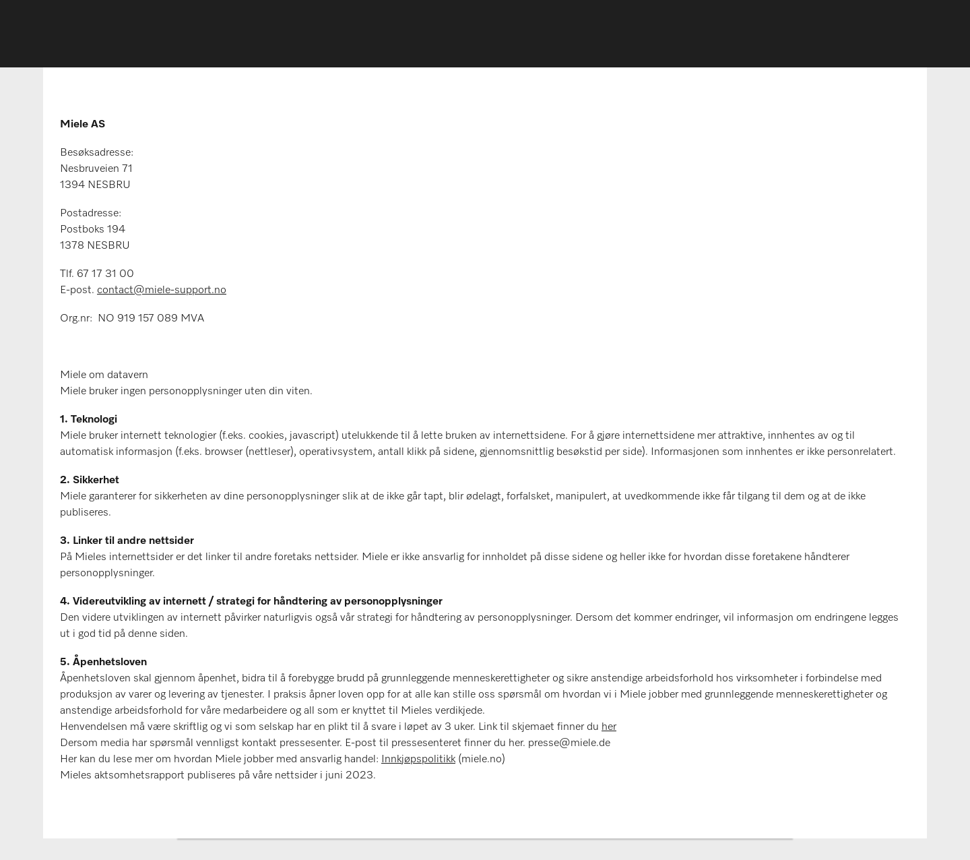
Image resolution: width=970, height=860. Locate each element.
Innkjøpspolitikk (418, 759)
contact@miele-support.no (161, 290)
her (609, 727)
